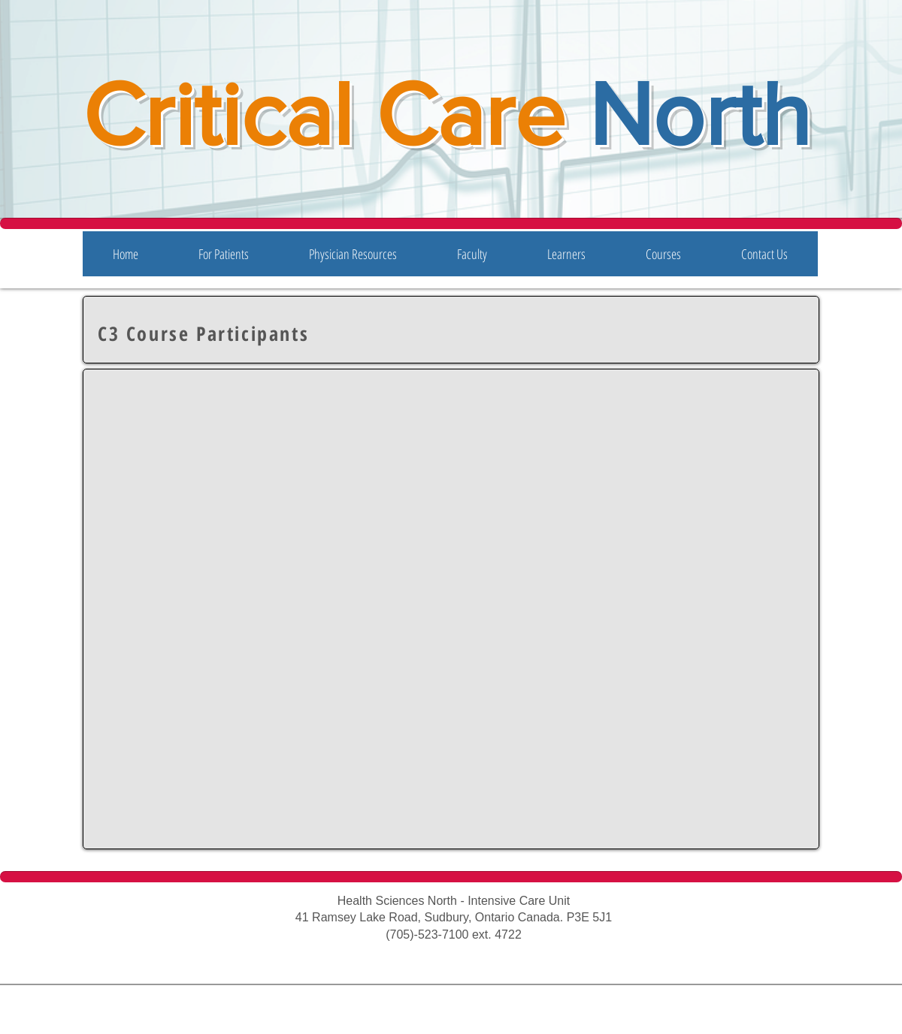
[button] (223, 253)
